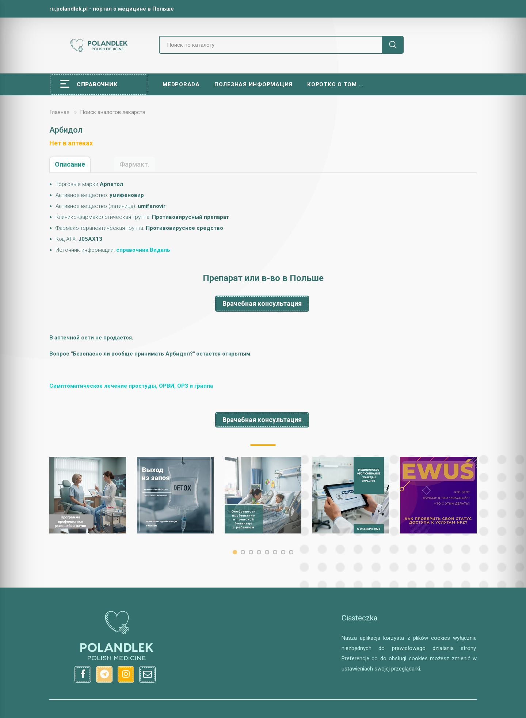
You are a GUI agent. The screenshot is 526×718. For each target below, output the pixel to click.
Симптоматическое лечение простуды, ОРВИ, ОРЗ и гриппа (131, 386)
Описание (70, 164)
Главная (59, 112)
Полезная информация (253, 84)
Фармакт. (134, 164)
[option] (88, 495)
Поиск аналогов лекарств (112, 112)
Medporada (181, 84)
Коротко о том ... (335, 84)
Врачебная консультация (262, 303)
